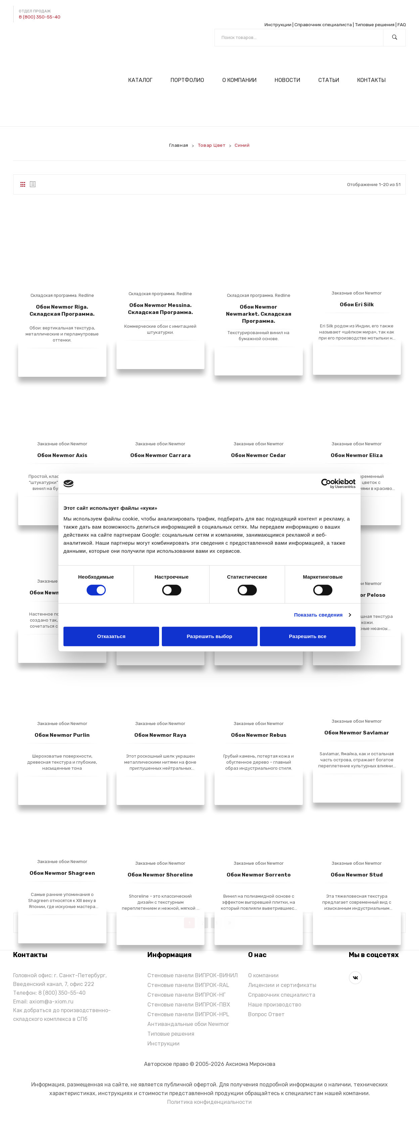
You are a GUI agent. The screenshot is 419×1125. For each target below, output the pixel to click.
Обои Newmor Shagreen (62, 873)
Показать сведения (318, 615)
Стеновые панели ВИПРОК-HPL (188, 1014)
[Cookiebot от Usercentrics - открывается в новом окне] (326, 484)
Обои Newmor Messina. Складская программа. (160, 308)
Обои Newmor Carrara (160, 455)
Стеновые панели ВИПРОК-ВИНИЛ (192, 975)
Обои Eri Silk (357, 304)
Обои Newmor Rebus (258, 735)
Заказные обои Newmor (357, 293)
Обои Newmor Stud (357, 874)
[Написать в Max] (34, 36)
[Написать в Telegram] (18, 36)
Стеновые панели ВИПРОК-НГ (186, 995)
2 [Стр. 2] (202, 923)
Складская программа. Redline (62, 295)
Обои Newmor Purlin (62, 735)
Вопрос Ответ (266, 1014)
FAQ (402, 24)
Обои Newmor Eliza (357, 455)
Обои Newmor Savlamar (356, 732)
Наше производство (274, 1004)
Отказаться (111, 636)
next (229, 922)
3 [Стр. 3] (216, 923)
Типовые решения (374, 24)
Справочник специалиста (323, 24)
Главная (178, 145)
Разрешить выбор (209, 636)
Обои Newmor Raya (160, 735)
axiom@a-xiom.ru (51, 1001)
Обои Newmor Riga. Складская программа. (62, 310)
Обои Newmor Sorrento (259, 874)
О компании (263, 975)
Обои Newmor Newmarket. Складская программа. (258, 314)
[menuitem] (143, 80)
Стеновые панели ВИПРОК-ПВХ (188, 1004)
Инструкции (278, 24)
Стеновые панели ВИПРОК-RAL (188, 985)
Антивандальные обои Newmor (188, 1024)
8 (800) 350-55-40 (39, 16)
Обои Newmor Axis (62, 455)
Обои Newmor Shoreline (160, 874)
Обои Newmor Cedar (258, 455)
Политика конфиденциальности (209, 1102)
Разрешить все (307, 636)
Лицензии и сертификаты (282, 985)
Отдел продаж (35, 11)
